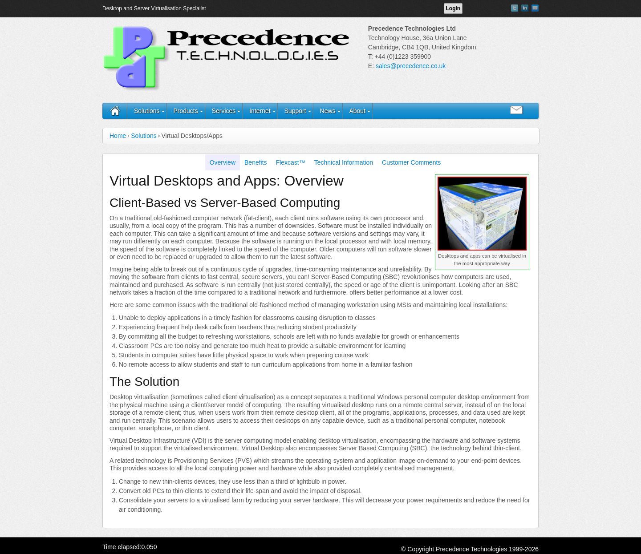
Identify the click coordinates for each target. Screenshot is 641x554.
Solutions (147, 110)
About (357, 110)
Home (118, 135)
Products (185, 110)
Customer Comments (411, 162)
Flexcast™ (290, 162)
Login (453, 8)
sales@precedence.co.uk (411, 65)
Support (295, 110)
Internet (259, 110)
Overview (222, 162)
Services (224, 110)
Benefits (255, 162)
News (328, 110)
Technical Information (343, 162)
